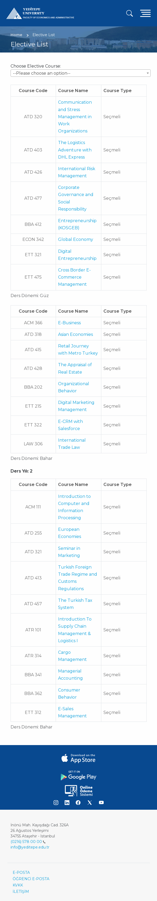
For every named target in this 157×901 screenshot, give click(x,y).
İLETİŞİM (21, 891)
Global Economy (75, 239)
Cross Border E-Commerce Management (74, 277)
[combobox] (81, 73)
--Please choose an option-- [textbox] (41, 73)
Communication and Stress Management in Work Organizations (75, 117)
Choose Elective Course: (36, 66)
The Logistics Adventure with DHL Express (75, 149)
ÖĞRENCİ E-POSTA (31, 878)
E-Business (69, 322)
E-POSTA (21, 872)
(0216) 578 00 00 (28, 841)
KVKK (18, 885)
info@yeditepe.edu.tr (30, 847)
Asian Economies (75, 334)
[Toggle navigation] (145, 13)
